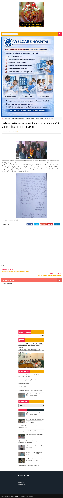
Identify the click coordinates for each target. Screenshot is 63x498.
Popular (31, 406)
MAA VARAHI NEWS (19, 492)
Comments (40, 406)
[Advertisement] (31, 246)
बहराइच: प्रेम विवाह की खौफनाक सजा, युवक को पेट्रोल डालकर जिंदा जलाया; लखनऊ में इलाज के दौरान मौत (35, 417)
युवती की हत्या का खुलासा (23, 379)
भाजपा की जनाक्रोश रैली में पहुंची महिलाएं (34, 430)
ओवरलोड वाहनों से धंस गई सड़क (24, 383)
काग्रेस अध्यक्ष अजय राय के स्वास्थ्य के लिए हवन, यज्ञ (28, 461)
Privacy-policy (21, 481)
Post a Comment (7, 279)
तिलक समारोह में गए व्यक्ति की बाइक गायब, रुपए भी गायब (30, 386)
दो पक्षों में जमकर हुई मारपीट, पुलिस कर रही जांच (28, 376)
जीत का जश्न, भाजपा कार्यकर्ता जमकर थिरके (27, 427)
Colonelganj (7, 118)
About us (20, 476)
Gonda (13, 118)
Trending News (23, 407)
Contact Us (21, 478)
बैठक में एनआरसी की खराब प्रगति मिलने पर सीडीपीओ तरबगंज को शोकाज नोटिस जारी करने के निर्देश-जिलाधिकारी (30, 342)
